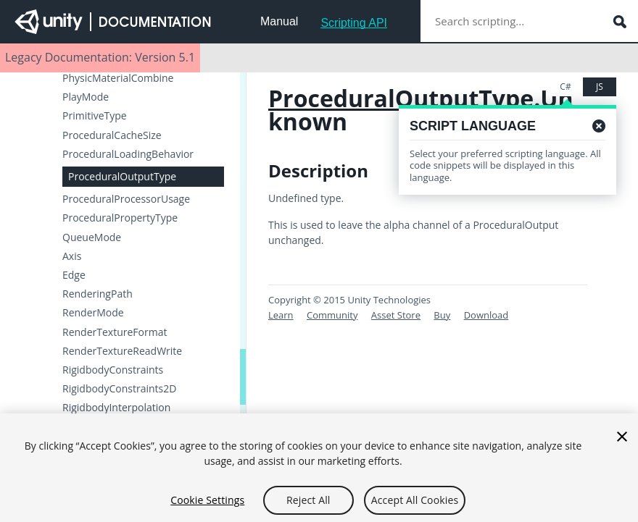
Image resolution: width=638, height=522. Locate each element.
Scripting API (353, 23)
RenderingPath (97, 293)
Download (486, 314)
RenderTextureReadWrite (122, 351)
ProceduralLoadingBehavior (128, 154)
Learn (281, 314)
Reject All (308, 506)
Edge (74, 275)
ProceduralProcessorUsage (126, 199)
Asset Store (395, 314)
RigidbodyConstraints (112, 369)
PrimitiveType (94, 115)
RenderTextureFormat (114, 332)
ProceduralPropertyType (120, 217)
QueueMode (91, 237)
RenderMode (93, 312)
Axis (71, 256)
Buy (442, 314)
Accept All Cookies (414, 506)
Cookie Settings (207, 506)
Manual (279, 21)
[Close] (622, 442)
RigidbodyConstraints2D (119, 388)
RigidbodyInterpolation (116, 407)
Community (332, 314)
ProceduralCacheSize (112, 135)
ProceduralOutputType (122, 176)
